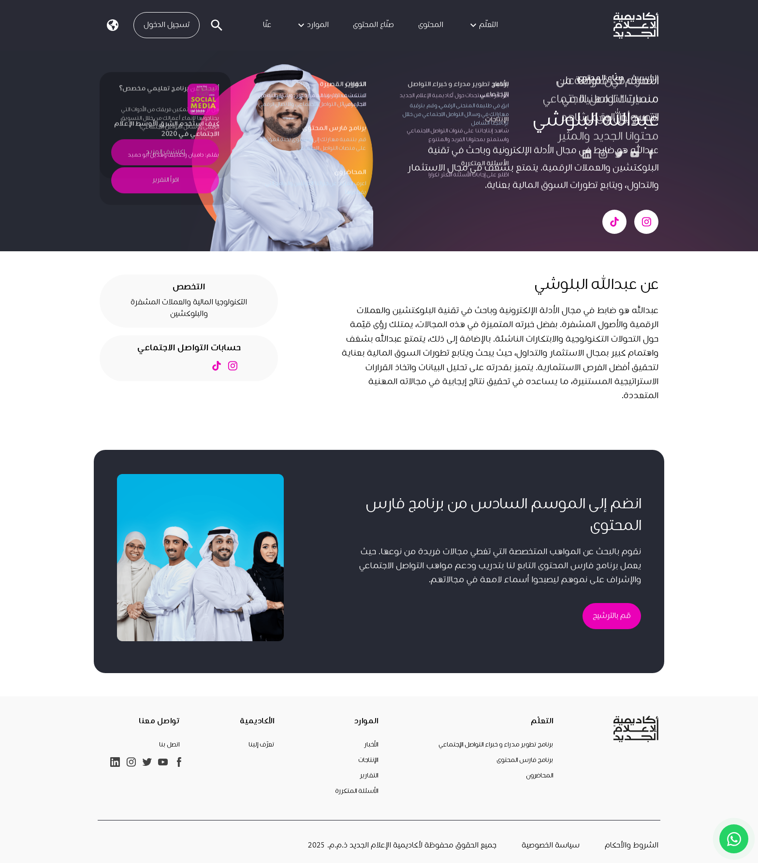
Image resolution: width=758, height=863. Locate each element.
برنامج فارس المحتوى (524, 760)
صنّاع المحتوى (373, 25)
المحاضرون (539, 775)
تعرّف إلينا (261, 744)
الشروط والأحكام (631, 845)
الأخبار (371, 744)
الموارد (312, 25)
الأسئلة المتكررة (356, 791)
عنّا (267, 25)
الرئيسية (645, 78)
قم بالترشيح (612, 616)
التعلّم (482, 25)
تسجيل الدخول (167, 25)
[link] (635, 25)
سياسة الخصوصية (551, 845)
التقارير (369, 775)
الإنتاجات (368, 760)
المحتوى (430, 25)
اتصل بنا (169, 744)
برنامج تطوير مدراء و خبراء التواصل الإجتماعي (495, 744)
